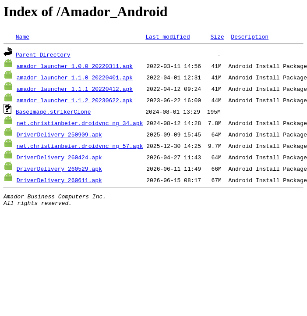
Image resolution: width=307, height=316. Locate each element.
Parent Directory (43, 54)
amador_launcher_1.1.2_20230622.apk (75, 100)
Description (249, 36)
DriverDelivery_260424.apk (59, 157)
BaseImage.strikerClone (53, 111)
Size (217, 36)
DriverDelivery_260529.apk (59, 168)
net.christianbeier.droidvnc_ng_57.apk (80, 146)
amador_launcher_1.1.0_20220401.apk (75, 77)
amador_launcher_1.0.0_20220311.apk (75, 66)
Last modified (167, 36)
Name (22, 36)
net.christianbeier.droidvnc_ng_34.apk (80, 123)
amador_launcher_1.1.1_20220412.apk (75, 89)
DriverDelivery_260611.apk (59, 180)
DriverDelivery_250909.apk (59, 134)
